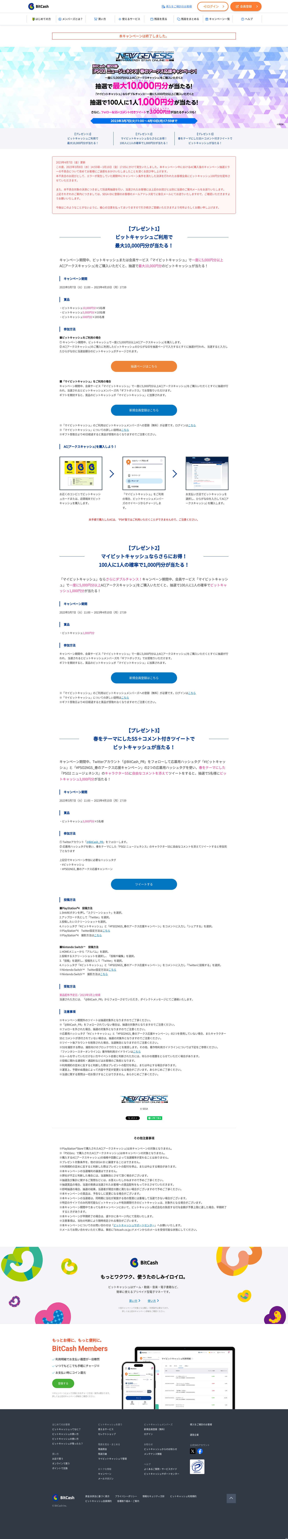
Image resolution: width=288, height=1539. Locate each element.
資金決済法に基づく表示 (97, 1496)
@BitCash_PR (95, 842)
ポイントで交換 (60, 1468)
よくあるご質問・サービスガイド (160, 1469)
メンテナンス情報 (153, 1454)
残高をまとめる (188, 19)
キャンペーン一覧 (217, 19)
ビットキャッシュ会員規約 (98, 1501)
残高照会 (102, 1449)
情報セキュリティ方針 (154, 1496)
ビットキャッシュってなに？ (66, 1429)
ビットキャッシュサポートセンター (134, 1225)
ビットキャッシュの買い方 (65, 1434)
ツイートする (144, 884)
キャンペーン (104, 1474)
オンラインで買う (61, 1463)
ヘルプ (247, 19)
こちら (192, 425)
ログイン (211, 6)
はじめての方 (41, 19)
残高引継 (102, 1454)
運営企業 (194, 1435)
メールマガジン (106, 1479)
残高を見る (158, 19)
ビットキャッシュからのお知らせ (160, 1449)
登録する (63, 1383)
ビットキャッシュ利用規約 (183, 1496)
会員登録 (244, 6)
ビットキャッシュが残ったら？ (67, 1444)
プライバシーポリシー (126, 1496)
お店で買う (57, 1459)
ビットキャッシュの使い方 (65, 1439)
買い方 (100, 19)
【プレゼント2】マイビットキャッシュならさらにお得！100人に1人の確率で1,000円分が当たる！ (144, 138)
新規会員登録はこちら (144, 410)
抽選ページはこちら (144, 366)
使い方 (153, 1300)
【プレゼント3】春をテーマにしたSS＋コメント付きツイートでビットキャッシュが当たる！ (205, 138)
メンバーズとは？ (70, 19)
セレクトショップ (107, 1434)
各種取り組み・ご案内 (128, 1501)
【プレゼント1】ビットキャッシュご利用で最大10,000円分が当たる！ (82, 138)
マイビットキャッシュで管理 (112, 1459)
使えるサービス (129, 19)
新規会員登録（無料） (155, 1429)
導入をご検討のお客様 (177, 6)
